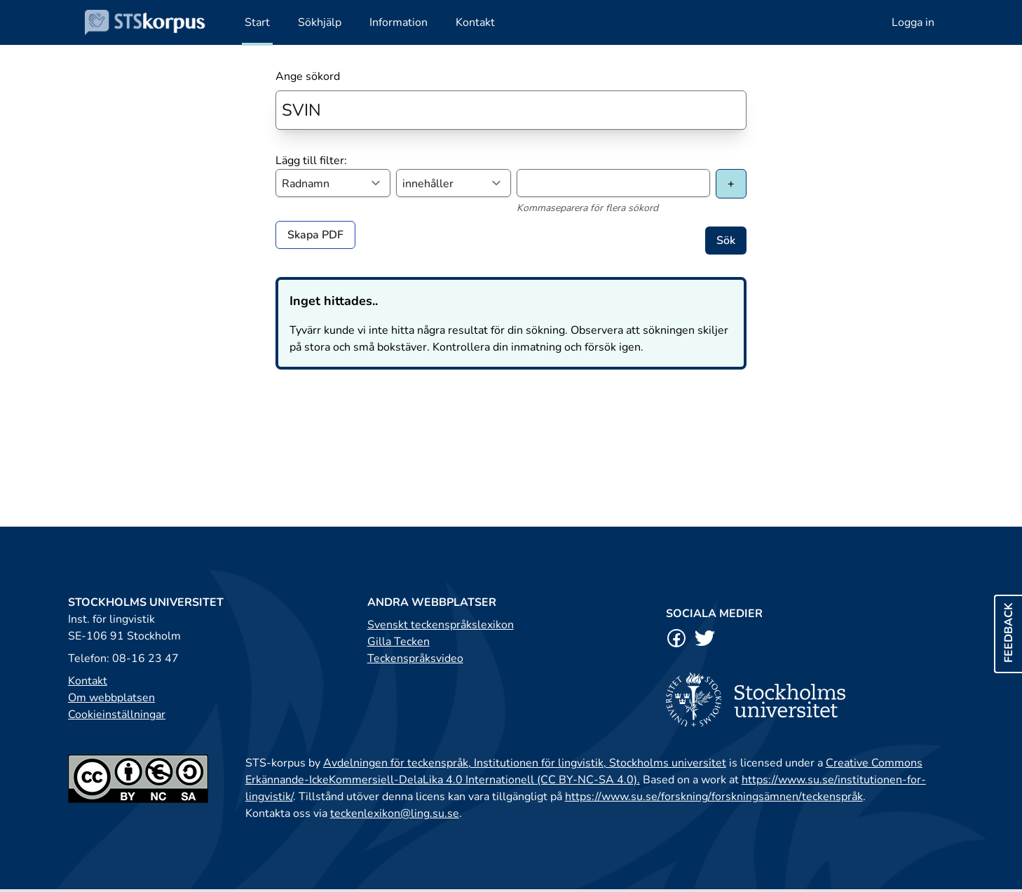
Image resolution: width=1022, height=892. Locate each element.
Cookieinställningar (116, 714)
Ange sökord (307, 76)
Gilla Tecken (398, 641)
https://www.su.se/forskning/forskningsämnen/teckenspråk (714, 796)
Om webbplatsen (111, 697)
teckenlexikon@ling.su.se (394, 813)
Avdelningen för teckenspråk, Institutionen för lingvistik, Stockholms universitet (524, 763)
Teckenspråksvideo (415, 658)
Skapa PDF (315, 235)
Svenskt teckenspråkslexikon (440, 625)
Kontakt (87, 681)
